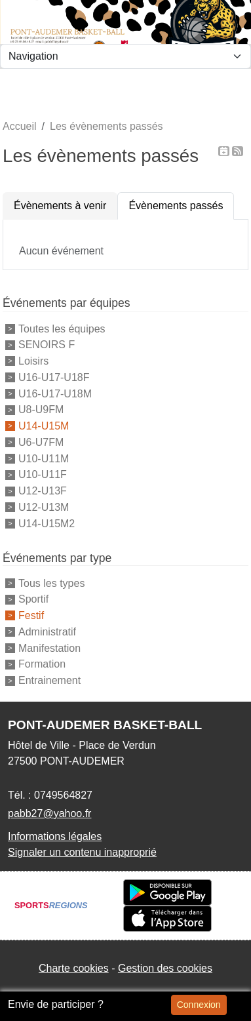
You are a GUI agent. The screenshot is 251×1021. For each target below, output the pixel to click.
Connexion (199, 1004)
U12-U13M (43, 507)
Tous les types (51, 582)
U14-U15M (43, 425)
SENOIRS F (46, 344)
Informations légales (55, 836)
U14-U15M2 (46, 523)
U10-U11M (43, 458)
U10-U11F (42, 474)
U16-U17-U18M (55, 393)
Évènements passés (175, 205)
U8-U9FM (41, 409)
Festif (31, 615)
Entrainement (49, 680)
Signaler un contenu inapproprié (82, 852)
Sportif (33, 599)
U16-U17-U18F (53, 377)
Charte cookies (74, 968)
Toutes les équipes (62, 328)
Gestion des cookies (165, 968)
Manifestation (49, 647)
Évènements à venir (60, 205)
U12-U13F (42, 490)
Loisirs (33, 361)
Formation (42, 664)
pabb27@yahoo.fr (49, 813)
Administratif (47, 631)
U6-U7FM (41, 442)
